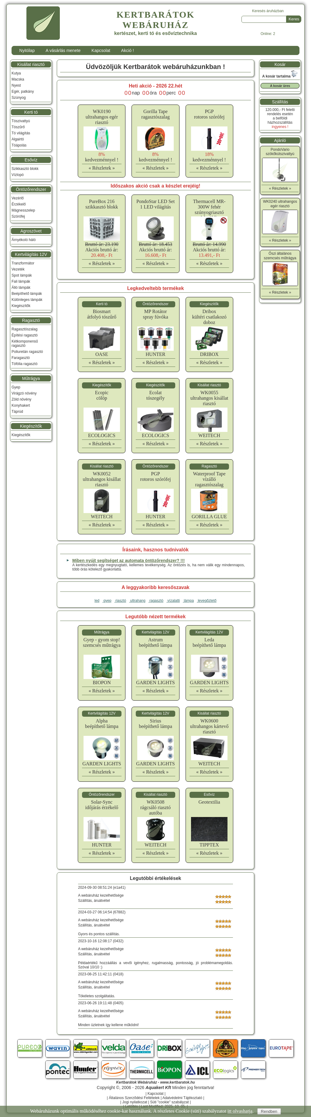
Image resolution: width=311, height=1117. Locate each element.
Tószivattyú (21, 121)
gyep (106, 600)
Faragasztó (21, 358)
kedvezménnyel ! (101, 157)
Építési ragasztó (25, 335)
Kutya (16, 73)
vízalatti (173, 600)
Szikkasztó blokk (25, 169)
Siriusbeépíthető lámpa (155, 723)
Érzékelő (19, 204)
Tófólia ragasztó (24, 364)
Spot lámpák (22, 275)
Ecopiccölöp (101, 395)
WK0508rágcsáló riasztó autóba (155, 807)
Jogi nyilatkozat (134, 1102)
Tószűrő (18, 127)
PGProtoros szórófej (209, 114)
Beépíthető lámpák (27, 293)
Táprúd (17, 411)
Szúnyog (19, 97)
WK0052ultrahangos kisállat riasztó (102, 479)
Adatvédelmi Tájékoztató (182, 1098)
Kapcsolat (100, 50)
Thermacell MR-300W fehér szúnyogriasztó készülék (209, 209)
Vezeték (18, 269)
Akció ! (127, 50)
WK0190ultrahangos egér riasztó (102, 117)
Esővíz (31, 159)
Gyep (16, 387)
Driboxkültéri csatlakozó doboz (209, 317)
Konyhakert (21, 405)
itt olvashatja (239, 1111)
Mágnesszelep (23, 210)
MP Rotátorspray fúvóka (155, 314)
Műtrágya (31, 378)
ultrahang (137, 600)
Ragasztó (31, 320)
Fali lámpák (21, 281)
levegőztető (207, 600)
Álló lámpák (21, 287)
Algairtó (18, 139)
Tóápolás (19, 145)
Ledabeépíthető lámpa (209, 642)
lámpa (188, 600)
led (96, 600)
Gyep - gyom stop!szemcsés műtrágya (102, 642)
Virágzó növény (24, 393)
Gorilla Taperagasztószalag (155, 114)
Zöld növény (21, 399)
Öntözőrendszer (31, 189)
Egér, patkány (23, 91)
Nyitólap (27, 50)
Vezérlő (18, 198)
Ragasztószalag (24, 329)
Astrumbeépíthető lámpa (155, 642)
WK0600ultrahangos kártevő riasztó (209, 726)
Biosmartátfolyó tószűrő (101, 314)
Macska (18, 79)
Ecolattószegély (155, 395)
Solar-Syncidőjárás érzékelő (101, 804)
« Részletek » (102, 168)
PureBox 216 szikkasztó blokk (101, 204)
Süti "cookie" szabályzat (169, 1102)
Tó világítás (21, 133)
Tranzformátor (23, 263)
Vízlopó (18, 175)
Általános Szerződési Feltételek (134, 1098)
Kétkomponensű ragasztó (25, 343)
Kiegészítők (21, 306)
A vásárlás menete (63, 50)
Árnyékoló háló (24, 240)
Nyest (16, 85)
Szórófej (18, 216)
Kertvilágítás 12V (31, 254)
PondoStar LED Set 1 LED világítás (155, 204)
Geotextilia (209, 802)
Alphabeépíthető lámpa (101, 723)
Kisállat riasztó (31, 64)
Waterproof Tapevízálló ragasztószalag (209, 479)
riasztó (120, 600)
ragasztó (156, 600)
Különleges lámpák (27, 300)
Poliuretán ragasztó (27, 352)
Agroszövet (31, 231)
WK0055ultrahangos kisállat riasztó (209, 398)
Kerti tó (31, 112)
